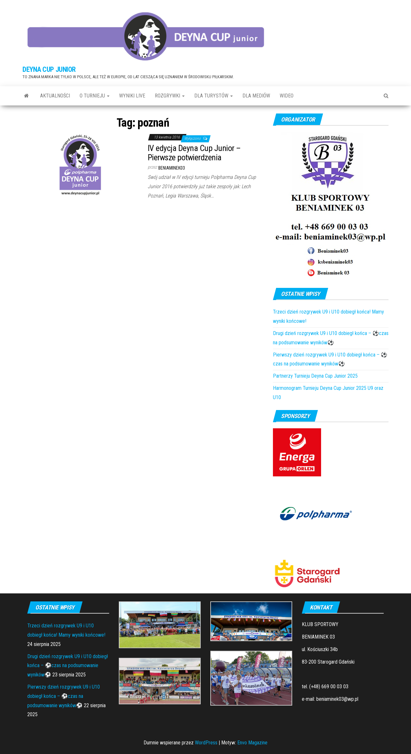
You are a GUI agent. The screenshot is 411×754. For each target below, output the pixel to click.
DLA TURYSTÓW (213, 96)
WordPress (206, 743)
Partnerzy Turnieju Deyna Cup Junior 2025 (315, 376)
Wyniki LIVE (132, 96)
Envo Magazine (252, 743)
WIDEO (286, 96)
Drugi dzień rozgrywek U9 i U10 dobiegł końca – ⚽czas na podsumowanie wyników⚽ (67, 665)
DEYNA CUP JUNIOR (49, 69)
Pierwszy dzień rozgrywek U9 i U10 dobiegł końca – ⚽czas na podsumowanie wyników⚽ (63, 696)
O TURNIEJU (94, 96)
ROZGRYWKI (170, 96)
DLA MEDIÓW (256, 96)
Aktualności (55, 96)
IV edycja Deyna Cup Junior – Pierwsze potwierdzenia (194, 152)
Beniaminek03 (171, 168)
